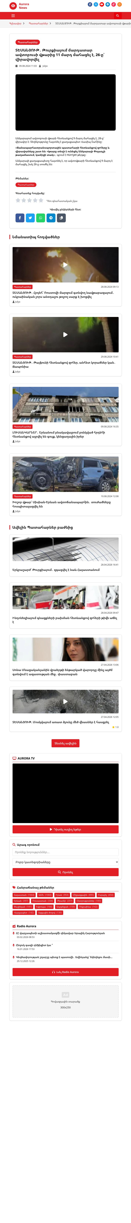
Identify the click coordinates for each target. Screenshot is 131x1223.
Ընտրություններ (89, 900)
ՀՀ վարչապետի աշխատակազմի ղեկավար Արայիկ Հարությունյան (60, 933)
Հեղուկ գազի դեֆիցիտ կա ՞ (34, 945)
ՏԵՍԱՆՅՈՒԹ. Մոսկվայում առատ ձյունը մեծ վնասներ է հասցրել (61, 722)
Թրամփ (64, 900)
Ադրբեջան (66, 906)
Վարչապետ (24, 912)
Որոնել (65, 872)
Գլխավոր (15, 23)
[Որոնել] (118, 15)
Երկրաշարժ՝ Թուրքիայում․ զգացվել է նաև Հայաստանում (56, 570)
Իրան (62, 894)
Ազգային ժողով (50, 912)
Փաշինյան (23, 906)
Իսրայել (105, 894)
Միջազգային (83, 894)
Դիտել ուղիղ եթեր (65, 829)
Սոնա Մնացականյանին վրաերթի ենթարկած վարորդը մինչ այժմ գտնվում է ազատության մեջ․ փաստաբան (63, 672)
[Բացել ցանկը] (13, 15)
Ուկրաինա (88, 906)
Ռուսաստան (43, 900)
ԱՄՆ (45, 894)
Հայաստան (24, 894)
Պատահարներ (38, 23)
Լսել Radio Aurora (65, 972)
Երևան (21, 900)
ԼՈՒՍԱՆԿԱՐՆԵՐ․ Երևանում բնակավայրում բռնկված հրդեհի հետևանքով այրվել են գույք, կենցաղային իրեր (59, 434)
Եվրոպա (44, 906)
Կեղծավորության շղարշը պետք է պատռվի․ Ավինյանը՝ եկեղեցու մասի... (64, 957)
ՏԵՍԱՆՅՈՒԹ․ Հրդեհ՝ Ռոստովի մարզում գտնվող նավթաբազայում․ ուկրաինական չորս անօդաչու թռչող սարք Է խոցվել (63, 295)
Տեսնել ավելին (65, 743)
